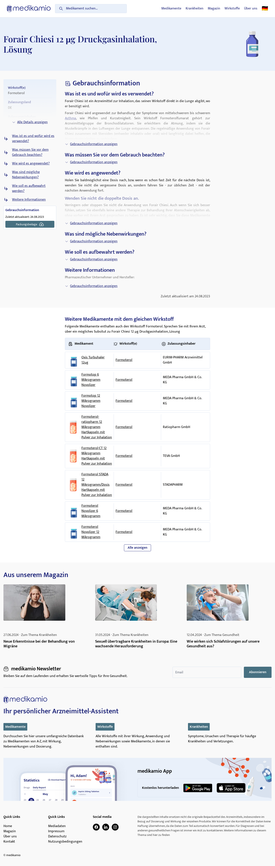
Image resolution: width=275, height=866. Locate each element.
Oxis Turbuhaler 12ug (93, 360)
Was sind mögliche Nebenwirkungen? (26, 175)
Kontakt (9, 841)
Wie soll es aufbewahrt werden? (29, 188)
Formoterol (124, 360)
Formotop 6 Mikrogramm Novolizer (90, 380)
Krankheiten (194, 8)
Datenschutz (57, 836)
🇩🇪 (265, 9)
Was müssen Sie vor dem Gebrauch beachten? (30, 152)
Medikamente (171, 8)
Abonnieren (257, 672)
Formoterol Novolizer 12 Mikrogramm (90, 532)
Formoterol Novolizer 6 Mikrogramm (90, 511)
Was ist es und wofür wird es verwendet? (33, 139)
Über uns (250, 8)
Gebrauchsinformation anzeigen (91, 144)
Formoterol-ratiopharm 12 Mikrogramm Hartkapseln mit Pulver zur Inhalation (96, 427)
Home (7, 826)
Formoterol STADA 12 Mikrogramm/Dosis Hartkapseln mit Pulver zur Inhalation (96, 485)
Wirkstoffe (232, 8)
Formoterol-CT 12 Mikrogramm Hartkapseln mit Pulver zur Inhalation (96, 456)
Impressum (56, 831)
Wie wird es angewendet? (31, 163)
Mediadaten (57, 826)
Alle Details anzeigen (30, 122)
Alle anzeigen (137, 548)
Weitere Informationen (29, 199)
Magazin (214, 8)
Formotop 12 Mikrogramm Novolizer (90, 401)
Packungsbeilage (30, 224)
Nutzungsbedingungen (65, 841)
